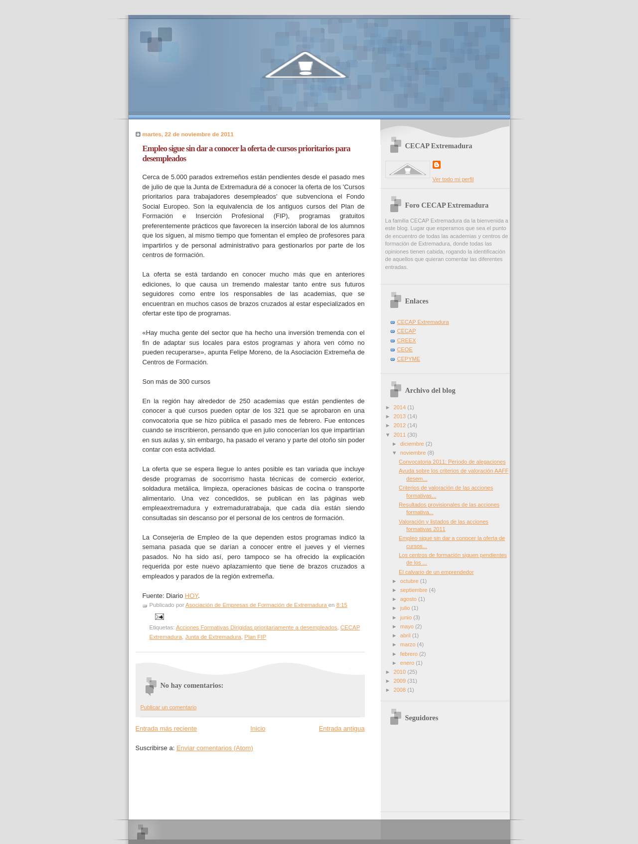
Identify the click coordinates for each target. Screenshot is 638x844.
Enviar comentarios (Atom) (214, 748)
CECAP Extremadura (423, 322)
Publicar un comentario (169, 707)
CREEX (406, 340)
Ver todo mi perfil (453, 179)
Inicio (257, 728)
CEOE (405, 349)
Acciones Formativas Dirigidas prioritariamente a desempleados (256, 627)
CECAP (406, 331)
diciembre (413, 444)
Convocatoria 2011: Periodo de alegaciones (452, 462)
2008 (401, 690)
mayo (407, 626)
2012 (401, 425)
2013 (401, 416)
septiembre (414, 590)
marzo (408, 644)
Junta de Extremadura (213, 637)
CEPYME (409, 359)
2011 (401, 435)
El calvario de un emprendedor (436, 572)
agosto (409, 599)
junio (406, 617)
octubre (410, 581)
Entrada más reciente (166, 728)
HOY (191, 595)
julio (406, 608)
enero (408, 663)
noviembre (414, 453)
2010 (401, 672)
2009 (401, 681)
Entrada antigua (342, 728)
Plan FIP (255, 637)
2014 (401, 407)
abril (406, 635)
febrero (409, 654)
